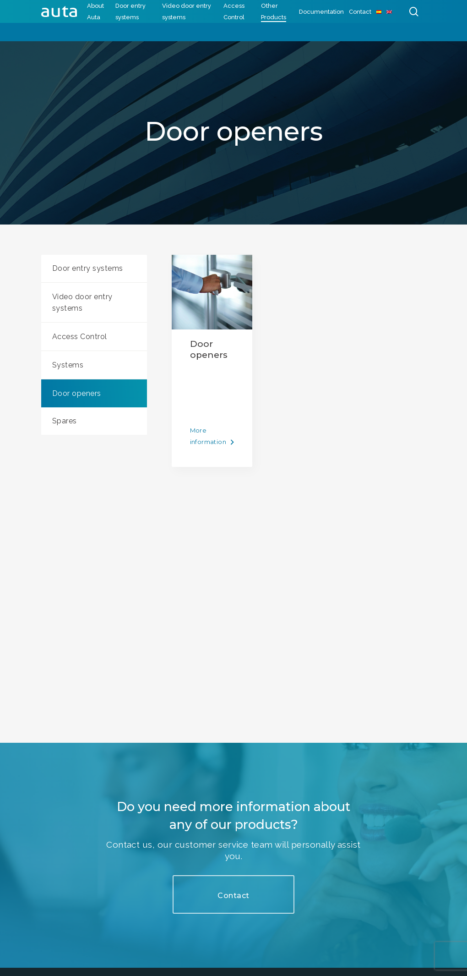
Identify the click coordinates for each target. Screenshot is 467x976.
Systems (67, 365)
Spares (64, 421)
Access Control (79, 336)
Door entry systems (87, 268)
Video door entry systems (82, 302)
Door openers (76, 393)
